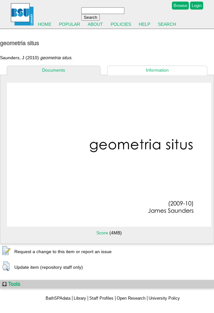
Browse (180, 5)
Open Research (131, 298)
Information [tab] (157, 70)
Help (144, 24)
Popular (69, 24)
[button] (6, 251)
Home (44, 24)
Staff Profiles (101, 298)
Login (197, 5)
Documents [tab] (53, 70)
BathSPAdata (58, 298)
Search (167, 24)
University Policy (164, 298)
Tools (11, 284)
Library (80, 298)
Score (102, 232)
